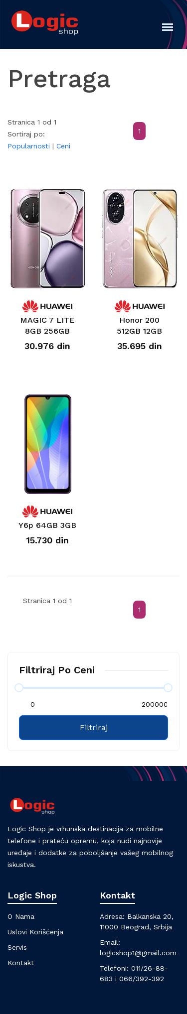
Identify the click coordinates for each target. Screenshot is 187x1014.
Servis (17, 947)
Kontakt (20, 963)
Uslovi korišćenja (35, 932)
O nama (20, 916)
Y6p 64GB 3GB (47, 525)
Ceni (63, 146)
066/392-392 (141, 979)
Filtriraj (94, 727)
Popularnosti (28, 146)
